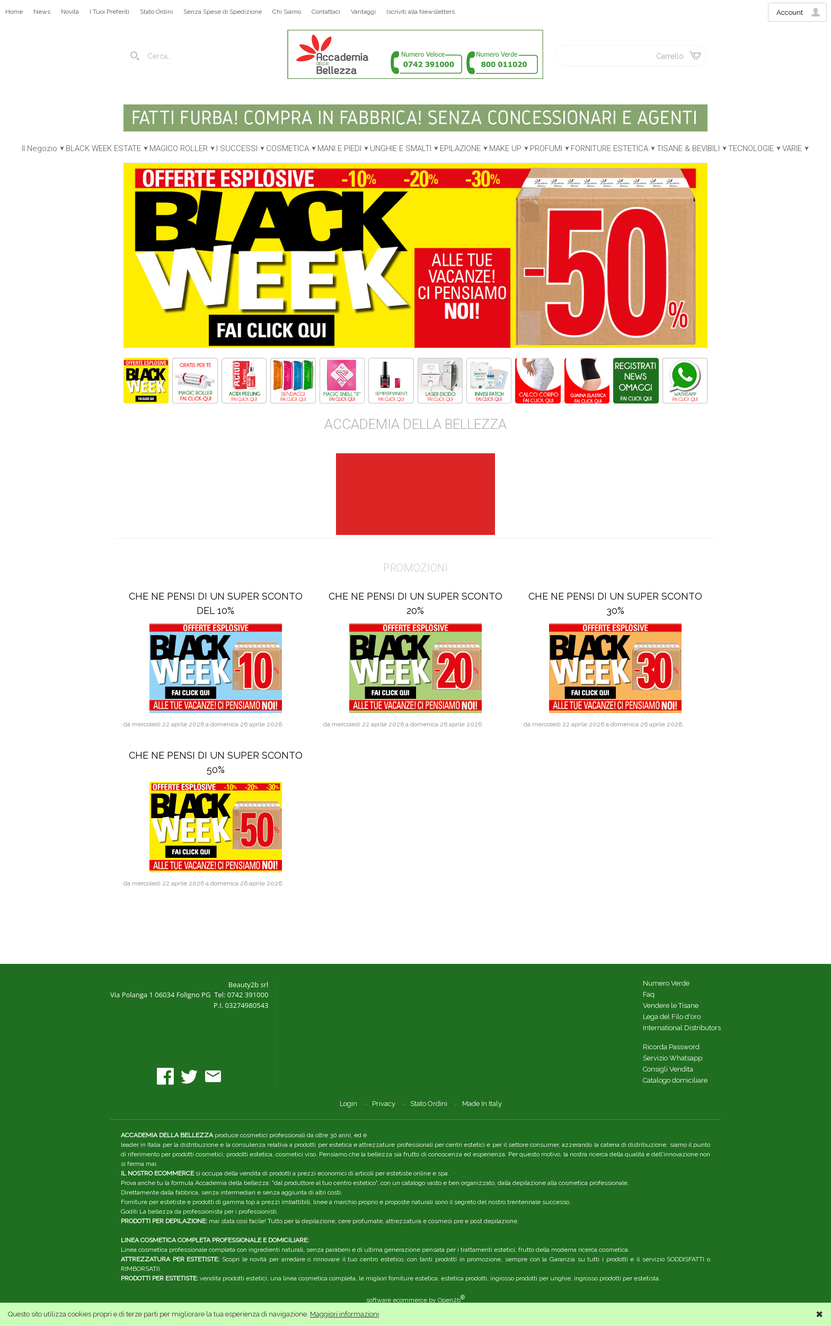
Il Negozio (39, 148)
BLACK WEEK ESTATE (103, 148)
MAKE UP (505, 148)
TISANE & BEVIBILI (688, 148)
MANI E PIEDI (339, 148)
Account (789, 12)
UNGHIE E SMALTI (400, 148)
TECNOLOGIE (751, 148)
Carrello (670, 56)
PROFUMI (546, 148)
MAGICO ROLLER (178, 148)
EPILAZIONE (460, 148)
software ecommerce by (415, 1300)
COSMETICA (287, 148)
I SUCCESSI (237, 148)
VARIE (792, 148)
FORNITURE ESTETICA (609, 148)
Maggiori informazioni (344, 1314)
